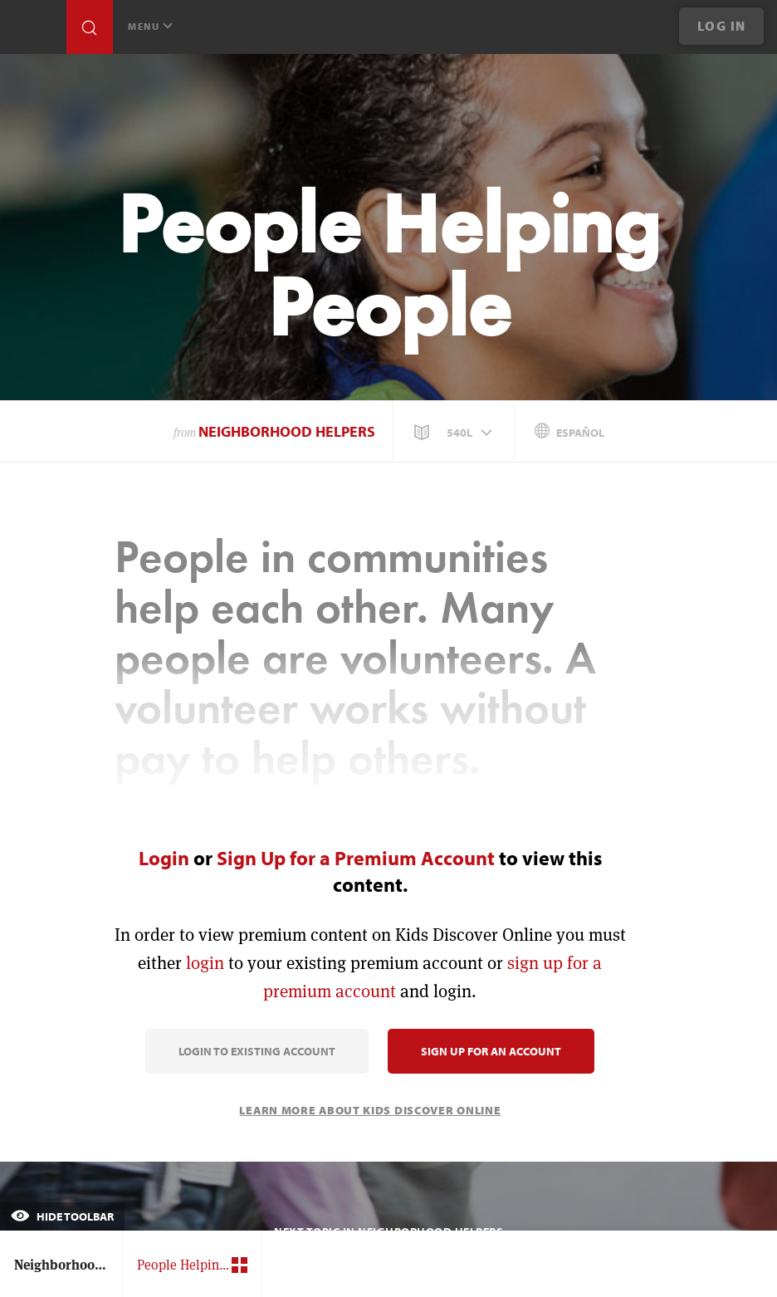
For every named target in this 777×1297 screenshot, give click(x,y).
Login (164, 857)
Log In (721, 25)
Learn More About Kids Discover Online (370, 1110)
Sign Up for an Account (491, 1051)
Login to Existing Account (256, 1051)
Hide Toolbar (62, 1216)
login (205, 963)
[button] (454, 432)
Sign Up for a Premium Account (356, 857)
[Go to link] (33, 31)
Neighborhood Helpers (286, 431)
